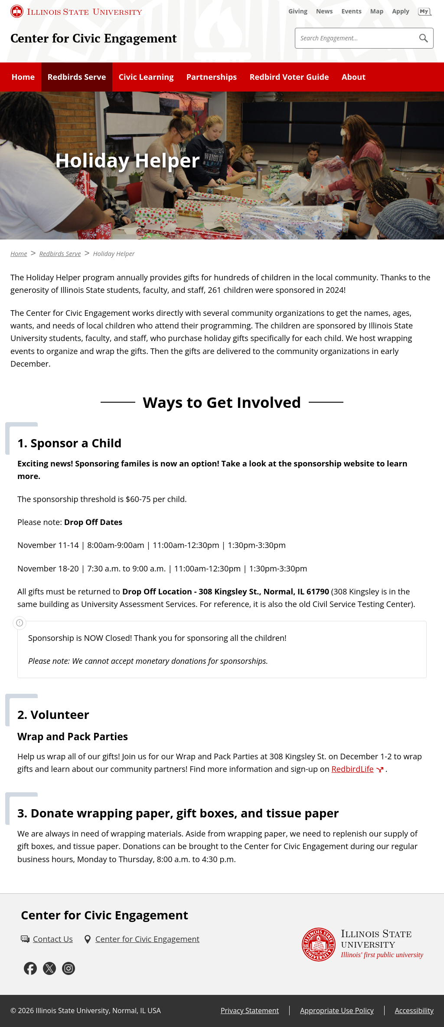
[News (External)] (324, 11)
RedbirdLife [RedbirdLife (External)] (353, 769)
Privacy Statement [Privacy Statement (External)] (250, 1010)
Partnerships (211, 77)
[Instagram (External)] (68, 968)
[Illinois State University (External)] (76, 11)
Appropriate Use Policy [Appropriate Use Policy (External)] (336, 1010)
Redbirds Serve (76, 77)
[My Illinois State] (425, 11)
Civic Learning (145, 77)
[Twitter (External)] (49, 968)
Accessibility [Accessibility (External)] (414, 1010)
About (354, 77)
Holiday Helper (113, 253)
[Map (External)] (377, 11)
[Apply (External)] (400, 11)
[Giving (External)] (298, 11)
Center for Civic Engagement (93, 38)
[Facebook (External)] (30, 968)
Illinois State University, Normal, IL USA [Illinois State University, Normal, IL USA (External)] (98, 1010)
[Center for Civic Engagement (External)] (141, 939)
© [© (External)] (13, 1010)
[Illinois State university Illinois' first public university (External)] (362, 944)
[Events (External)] (351, 11)
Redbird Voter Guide (289, 77)
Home (23, 77)
